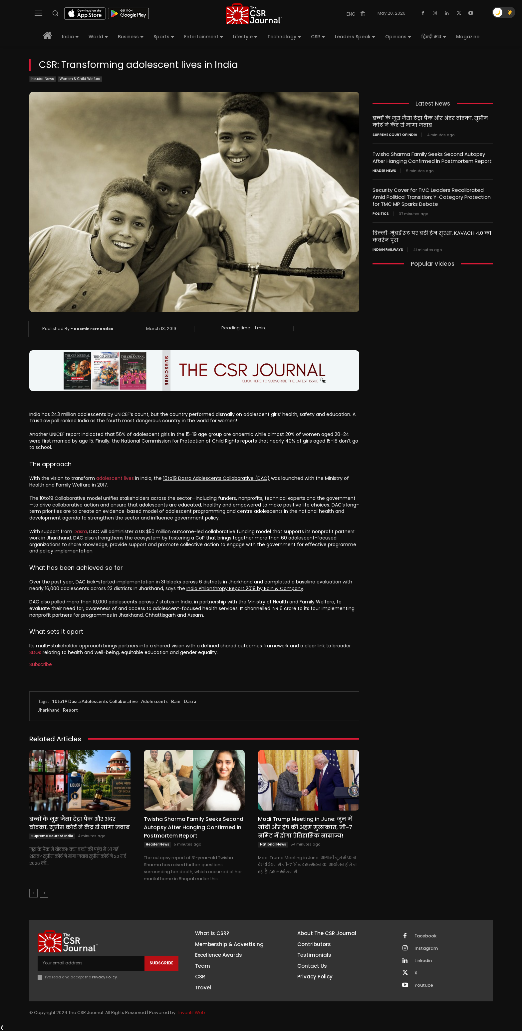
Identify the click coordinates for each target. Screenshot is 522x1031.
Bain (175, 701)
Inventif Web (191, 1012)
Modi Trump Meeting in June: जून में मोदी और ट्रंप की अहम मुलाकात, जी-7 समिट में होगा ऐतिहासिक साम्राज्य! (305, 827)
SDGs (35, 652)
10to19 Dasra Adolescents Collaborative (95, 701)
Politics (381, 213)
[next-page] (44, 893)
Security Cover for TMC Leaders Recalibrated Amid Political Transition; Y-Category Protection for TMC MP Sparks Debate (432, 196)
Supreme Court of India (52, 836)
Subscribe (40, 664)
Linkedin (423, 961)
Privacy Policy (104, 977)
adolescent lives (115, 478)
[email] (91, 963)
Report (70, 710)
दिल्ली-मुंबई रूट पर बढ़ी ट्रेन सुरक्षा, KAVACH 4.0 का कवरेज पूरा (432, 236)
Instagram (426, 948)
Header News (42, 79)
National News (273, 844)
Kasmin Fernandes (93, 328)
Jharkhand (49, 710)
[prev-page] (33, 893)
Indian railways (388, 249)
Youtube (423, 985)
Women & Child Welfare (80, 79)
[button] (55, 13)
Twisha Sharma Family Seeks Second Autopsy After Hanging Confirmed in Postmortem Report (193, 827)
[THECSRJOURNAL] (254, 13)
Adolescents (154, 701)
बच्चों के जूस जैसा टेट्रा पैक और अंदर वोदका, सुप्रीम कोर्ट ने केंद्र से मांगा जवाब (79, 823)
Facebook (425, 936)
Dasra (80, 531)
